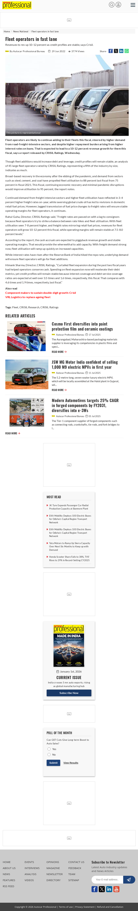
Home (7, 31)
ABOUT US (9, 868)
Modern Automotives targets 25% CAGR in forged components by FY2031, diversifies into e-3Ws (85, 405)
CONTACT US (76, 862)
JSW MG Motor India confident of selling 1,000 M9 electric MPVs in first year (85, 364)
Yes (54, 749)
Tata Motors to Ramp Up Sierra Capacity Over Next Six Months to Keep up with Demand (69, 546)
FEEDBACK (74, 868)
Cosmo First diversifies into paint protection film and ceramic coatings (82, 326)
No (54, 754)
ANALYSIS (30, 874)
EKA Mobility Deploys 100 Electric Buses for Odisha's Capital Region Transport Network (70, 519)
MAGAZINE (53, 868)
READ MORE (59, 352)
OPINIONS (52, 862)
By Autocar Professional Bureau (25, 51)
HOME (6, 862)
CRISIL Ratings (49, 307)
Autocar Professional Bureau (68, 334)
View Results (70, 762)
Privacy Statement (85, 906)
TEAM (71, 874)
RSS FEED (8, 886)
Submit (53, 762)
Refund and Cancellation (110, 906)
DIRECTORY (53, 880)
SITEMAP (73, 880)
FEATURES (9, 880)
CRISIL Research (29, 307)
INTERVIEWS (32, 868)
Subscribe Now (69, 692)
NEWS (6, 874)
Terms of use (66, 906)
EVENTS (29, 862)
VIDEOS (29, 880)
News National (20, 31)
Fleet (15, 307)
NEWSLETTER (54, 874)
